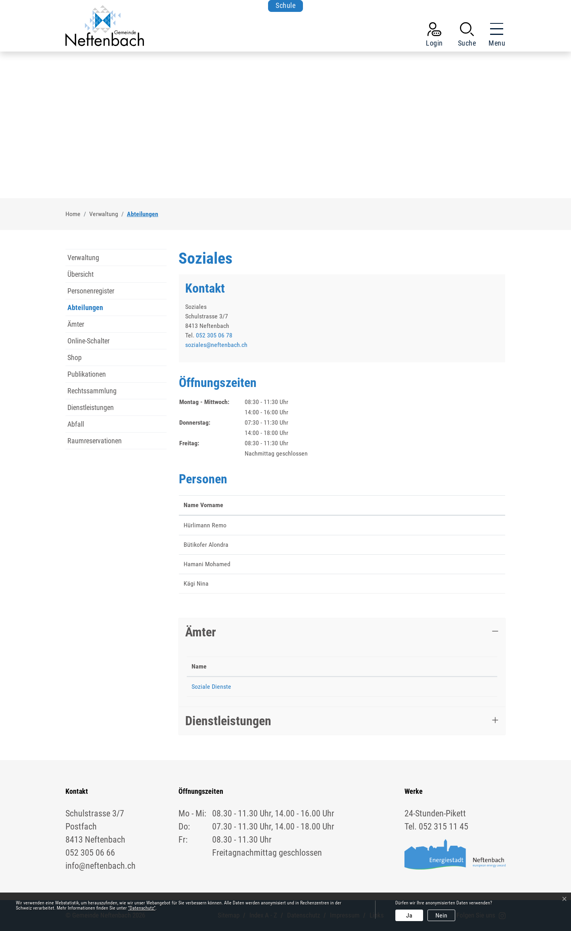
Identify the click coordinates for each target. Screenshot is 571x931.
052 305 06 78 (214, 335)
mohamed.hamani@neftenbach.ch (433, 564)
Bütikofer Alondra (206, 544)
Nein (441, 915)
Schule (285, 6)
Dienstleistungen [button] (228, 720)
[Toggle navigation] (494, 36)
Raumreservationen (94, 441)
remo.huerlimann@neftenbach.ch (432, 525)
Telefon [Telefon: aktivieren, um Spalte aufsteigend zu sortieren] (293, 666)
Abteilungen (85, 309)
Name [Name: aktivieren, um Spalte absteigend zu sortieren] (199, 666)
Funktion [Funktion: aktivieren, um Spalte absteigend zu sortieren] (264, 505)
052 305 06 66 (90, 853)
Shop (74, 357)
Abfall (75, 424)
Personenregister (90, 291)
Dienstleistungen (90, 407)
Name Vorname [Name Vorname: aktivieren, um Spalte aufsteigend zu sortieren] (203, 505)
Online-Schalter (88, 341)
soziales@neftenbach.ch (216, 345)
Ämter (75, 324)
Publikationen (86, 374)
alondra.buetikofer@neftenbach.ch (434, 544)
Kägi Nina (196, 583)
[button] (467, 36)
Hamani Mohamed (207, 564)
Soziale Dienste (211, 686)
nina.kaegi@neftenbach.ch (424, 583)
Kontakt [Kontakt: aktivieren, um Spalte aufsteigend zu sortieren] (400, 505)
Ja (409, 915)
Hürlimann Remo (205, 525)
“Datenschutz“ (141, 908)
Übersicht (80, 274)
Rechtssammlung (92, 391)
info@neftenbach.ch (100, 866)
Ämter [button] (200, 632)
